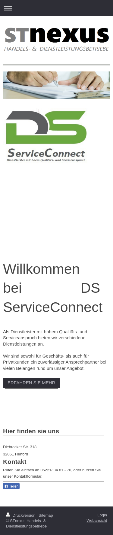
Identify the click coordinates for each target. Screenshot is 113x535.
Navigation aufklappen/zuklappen (56, 8)
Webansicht (96, 520)
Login (102, 515)
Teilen (11, 486)
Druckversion (21, 515)
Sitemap (46, 515)
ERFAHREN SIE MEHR (31, 382)
